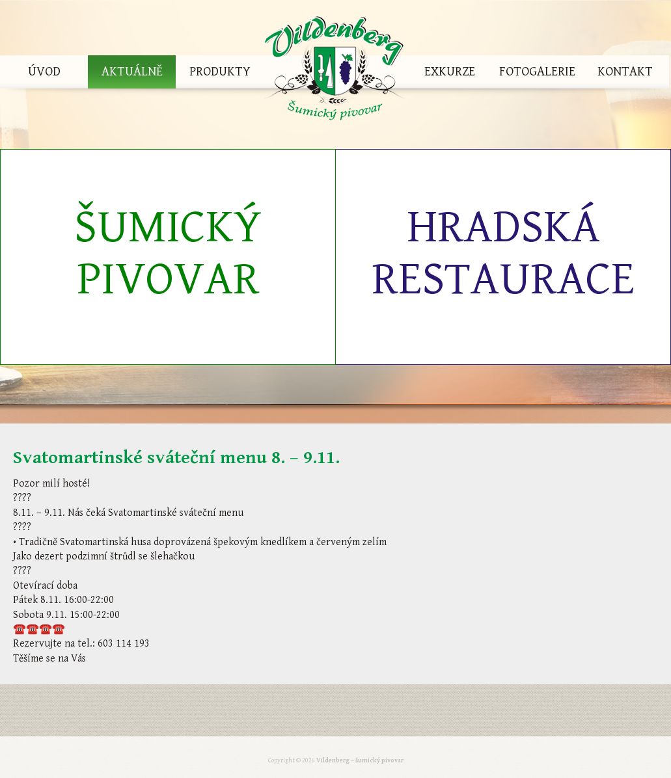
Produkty (220, 71)
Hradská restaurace (503, 253)
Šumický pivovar (168, 253)
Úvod (44, 71)
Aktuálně (132, 71)
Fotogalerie (537, 71)
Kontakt (625, 71)
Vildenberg (334, 71)
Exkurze (449, 71)
